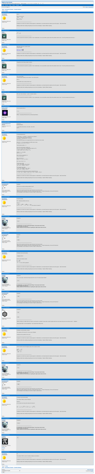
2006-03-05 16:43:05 (6, 12)
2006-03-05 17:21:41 (6, 60)
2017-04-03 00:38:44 (6, 451)
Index (3, 5)
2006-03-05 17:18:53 (6, 44)
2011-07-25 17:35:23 (6, 121)
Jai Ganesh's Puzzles (9, 9)
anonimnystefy (5, 184)
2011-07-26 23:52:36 (6, 273)
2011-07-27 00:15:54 (6, 307)
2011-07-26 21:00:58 (6, 216)
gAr (3, 309)
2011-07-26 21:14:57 (6, 232)
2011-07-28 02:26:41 (6, 379)
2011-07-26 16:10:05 (6, 196)
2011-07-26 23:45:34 (6, 251)
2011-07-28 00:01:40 (6, 344)
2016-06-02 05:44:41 (6, 434)
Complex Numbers (17, 9)
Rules (10, 5)
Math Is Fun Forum (7, 2)
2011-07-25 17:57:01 (6, 132)
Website (3, 447)
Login (21, 5)
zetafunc (4, 436)
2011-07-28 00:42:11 (6, 362)
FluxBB (91, 470)
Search (13, 5)
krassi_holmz (5, 108)
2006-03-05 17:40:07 (6, 74)
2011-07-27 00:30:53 (6, 328)
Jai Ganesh (4, 14)
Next (7, 10)
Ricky (3, 32)
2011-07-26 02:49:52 (6, 182)
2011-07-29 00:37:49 (6, 395)
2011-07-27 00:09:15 (6, 291)
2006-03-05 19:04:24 (6, 106)
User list (6, 5)
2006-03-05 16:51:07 (6, 30)
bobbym (3, 218)
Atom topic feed (90, 469)
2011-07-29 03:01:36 (6, 418)
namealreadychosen (6, 123)
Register (17, 5)
